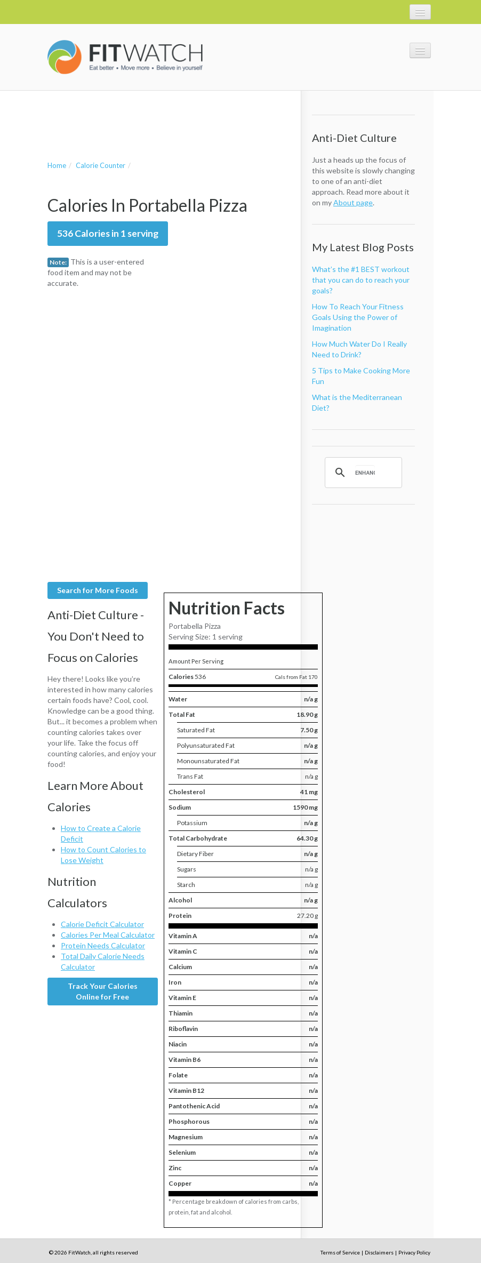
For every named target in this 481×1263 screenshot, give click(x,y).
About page (353, 202)
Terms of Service (340, 1252)
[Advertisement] (172, 115)
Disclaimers (379, 1252)
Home (56, 165)
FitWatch (125, 57)
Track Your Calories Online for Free (103, 991)
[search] (365, 472)
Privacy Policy (414, 1252)
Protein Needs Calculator (103, 945)
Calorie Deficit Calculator (102, 924)
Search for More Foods (97, 590)
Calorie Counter (100, 165)
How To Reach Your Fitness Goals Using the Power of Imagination (358, 317)
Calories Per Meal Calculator (108, 934)
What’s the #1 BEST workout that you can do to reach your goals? (361, 280)
